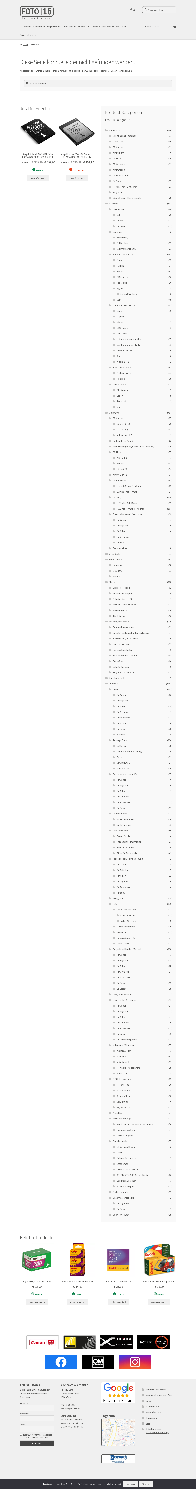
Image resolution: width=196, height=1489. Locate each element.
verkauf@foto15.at (70, 1408)
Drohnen (117, 231)
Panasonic (122, 282)
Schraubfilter (123, 1095)
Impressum (151, 1417)
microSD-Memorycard (127, 1169)
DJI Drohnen (123, 243)
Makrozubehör (124, 1090)
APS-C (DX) (122, 457)
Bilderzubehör (120, 813)
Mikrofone (122, 1056)
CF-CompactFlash (126, 1146)
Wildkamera (123, 361)
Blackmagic (122, 390)
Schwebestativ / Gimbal (125, 604)
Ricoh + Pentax (124, 350)
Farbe (119, 757)
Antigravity (122, 237)
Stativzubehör (120, 610)
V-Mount (121, 734)
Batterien (121, 745)
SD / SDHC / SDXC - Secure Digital (133, 1175)
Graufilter (122, 932)
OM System (122, 277)
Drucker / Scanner (121, 830)
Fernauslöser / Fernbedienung (128, 858)
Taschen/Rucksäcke (101, 26)
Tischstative (119, 615)
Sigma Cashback (128, 293)
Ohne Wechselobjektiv (124, 305)
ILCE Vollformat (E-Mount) (130, 508)
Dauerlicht (118, 141)
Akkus (116, 689)
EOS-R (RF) (122, 429)
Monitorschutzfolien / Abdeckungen (135, 1124)
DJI (118, 214)
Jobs (148, 1400)
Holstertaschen (121, 644)
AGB (148, 1423)
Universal (121, 988)
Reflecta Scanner (125, 847)
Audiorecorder (124, 1050)
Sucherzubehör (120, 1192)
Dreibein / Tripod (121, 587)
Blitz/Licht (67, 26)
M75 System (123, 1084)
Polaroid (121, 378)
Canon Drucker (124, 836)
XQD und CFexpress (126, 1186)
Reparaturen (152, 1406)
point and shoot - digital (129, 344)
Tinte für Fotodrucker (127, 853)
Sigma (120, 288)
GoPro (120, 220)
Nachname (24, 1413)
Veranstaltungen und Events (160, 1395)
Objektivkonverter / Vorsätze (127, 514)
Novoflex (117, 1112)
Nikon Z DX (122, 469)
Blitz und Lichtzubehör (124, 135)
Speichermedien (121, 1141)
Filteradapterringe (126, 926)
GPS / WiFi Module (122, 994)
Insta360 (121, 226)
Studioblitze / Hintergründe (127, 197)
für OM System (120, 474)
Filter (115, 903)
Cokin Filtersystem (126, 909)
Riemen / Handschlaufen (125, 655)
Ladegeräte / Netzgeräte (125, 999)
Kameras (37, 26)
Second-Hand (26, 35)
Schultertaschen (121, 666)
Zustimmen (130, 1484)
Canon (120, 260)
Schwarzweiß (123, 762)
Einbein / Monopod (122, 593)
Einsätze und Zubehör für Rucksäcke (131, 632)
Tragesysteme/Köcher (124, 672)
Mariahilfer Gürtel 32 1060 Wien (71, 1393)
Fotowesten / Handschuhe (126, 638)
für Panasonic (119, 169)
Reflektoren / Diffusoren (125, 186)
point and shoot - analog (129, 339)
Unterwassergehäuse (123, 1197)
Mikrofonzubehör (125, 1062)
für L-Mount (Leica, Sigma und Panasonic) (133, 446)
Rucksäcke (118, 661)
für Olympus (119, 164)
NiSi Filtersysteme (122, 1079)
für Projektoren (121, 175)
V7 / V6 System (124, 1107)
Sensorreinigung (125, 1135)
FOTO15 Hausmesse (156, 1389)
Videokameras (120, 384)
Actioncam (118, 209)
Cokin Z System (128, 920)
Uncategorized (116, 678)
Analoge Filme (120, 740)
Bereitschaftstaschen (123, 627)
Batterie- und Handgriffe (125, 774)
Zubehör (82, 26)
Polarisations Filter (126, 937)
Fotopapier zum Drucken (129, 841)
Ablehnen (146, 1484)
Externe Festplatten (127, 1158)
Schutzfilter (123, 943)
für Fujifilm (118, 152)
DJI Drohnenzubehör (127, 248)
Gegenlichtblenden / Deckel (127, 949)
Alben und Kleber (125, 819)
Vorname (24, 1403)
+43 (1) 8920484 (68, 1404)
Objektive (52, 26)
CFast (119, 1152)
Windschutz (122, 1073)
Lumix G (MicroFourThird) (129, 486)
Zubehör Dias (123, 768)
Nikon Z (120, 463)
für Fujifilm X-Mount (123, 440)
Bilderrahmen (124, 824)
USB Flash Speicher (126, 1180)
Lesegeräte (122, 1163)
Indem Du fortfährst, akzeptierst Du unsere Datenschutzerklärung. (36, 1436)
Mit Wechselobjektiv (123, 254)
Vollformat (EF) (124, 435)
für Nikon (117, 158)
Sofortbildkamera (122, 367)
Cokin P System (128, 915)
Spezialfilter (123, 1101)
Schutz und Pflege (122, 1118)
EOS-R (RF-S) (123, 423)
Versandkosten (153, 1412)
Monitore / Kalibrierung (128, 1067)
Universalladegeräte (127, 1039)
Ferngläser (118, 898)
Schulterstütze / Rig (123, 599)
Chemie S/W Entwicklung (129, 751)
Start (25, 44)
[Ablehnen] (192, 1484)
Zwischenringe (120, 548)
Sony (119, 299)
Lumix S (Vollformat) (127, 491)
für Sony (117, 180)
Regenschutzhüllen (122, 649)
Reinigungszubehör (126, 1129)
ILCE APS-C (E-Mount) (128, 502)
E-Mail (22, 1424)
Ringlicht (117, 192)
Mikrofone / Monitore (123, 1045)
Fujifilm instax (124, 373)
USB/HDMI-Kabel (121, 1214)
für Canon (118, 147)
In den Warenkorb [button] (38, 178)
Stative (119, 26)
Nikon (120, 271)
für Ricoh (121, 723)
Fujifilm (120, 265)
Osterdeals (25, 26)
